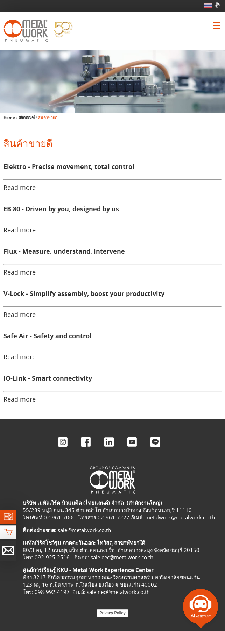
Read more (19, 187)
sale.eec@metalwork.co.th (122, 557)
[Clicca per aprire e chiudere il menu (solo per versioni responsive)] (216, 25)
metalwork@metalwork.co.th (180, 517)
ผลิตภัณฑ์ (27, 117)
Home (9, 117)
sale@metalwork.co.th (84, 529)
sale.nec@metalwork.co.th (118, 591)
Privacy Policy (112, 613)
